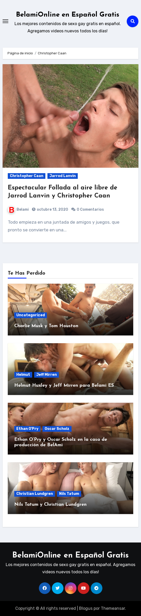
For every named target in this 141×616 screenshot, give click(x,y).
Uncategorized (30, 315)
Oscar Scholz (57, 429)
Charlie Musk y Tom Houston (46, 326)
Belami (18, 209)
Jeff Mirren (46, 374)
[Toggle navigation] (5, 21)
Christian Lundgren (34, 494)
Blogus (86, 608)
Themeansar (113, 608)
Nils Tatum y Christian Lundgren (50, 504)
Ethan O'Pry (27, 429)
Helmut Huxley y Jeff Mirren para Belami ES (64, 385)
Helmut (23, 374)
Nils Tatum (69, 494)
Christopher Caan (26, 176)
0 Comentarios (90, 209)
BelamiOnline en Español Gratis (67, 14)
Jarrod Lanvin (63, 176)
